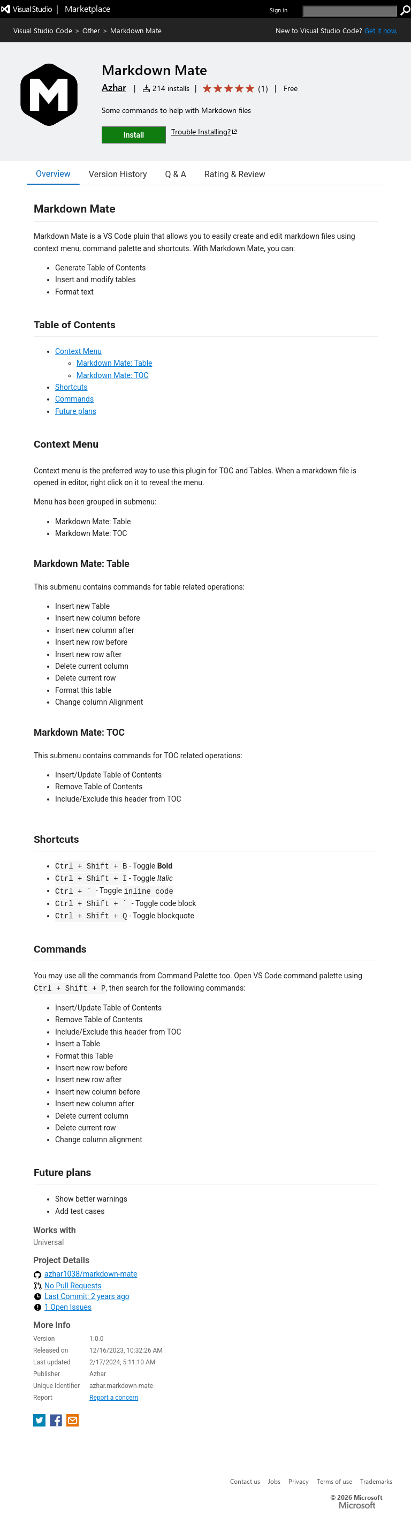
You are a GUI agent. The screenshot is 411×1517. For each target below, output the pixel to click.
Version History (118, 174)
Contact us (245, 1481)
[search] (349, 11)
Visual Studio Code (42, 30)
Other (91, 30)
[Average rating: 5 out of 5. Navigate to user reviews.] (233, 88)
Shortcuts (71, 387)
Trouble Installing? (204, 131)
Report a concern (113, 1397)
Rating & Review (234, 174)
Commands (74, 399)
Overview (53, 174)
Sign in (278, 10)
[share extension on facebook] (57, 1423)
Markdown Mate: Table (114, 363)
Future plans (75, 411)
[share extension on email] (72, 1423)
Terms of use (334, 1481)
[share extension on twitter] (40, 1423)
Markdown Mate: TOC (112, 375)
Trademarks (376, 1481)
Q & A (175, 174)
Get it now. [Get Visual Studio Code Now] (381, 30)
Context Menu (78, 351)
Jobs (274, 1481)
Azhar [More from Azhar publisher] (114, 87)
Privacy (298, 1481)
